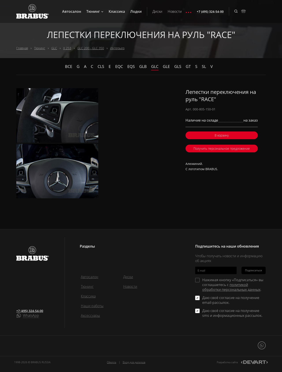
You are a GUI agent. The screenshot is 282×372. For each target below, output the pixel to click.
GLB (143, 66)
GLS (177, 66)
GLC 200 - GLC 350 (90, 48)
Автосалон (71, 11)
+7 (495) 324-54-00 (29, 311)
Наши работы (92, 305)
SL (204, 66)
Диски (157, 11)
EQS (131, 66)
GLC (54, 48)
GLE (166, 66)
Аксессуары (90, 315)
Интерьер (117, 48)
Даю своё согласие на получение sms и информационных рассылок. (232, 313)
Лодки (136, 11)
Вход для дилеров (134, 362)
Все (68, 66)
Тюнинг (94, 11)
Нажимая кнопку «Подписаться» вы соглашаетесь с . (232, 284)
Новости (175, 11)
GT (188, 66)
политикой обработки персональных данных (231, 287)
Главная (22, 48)
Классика (117, 11)
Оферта (111, 362)
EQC (119, 66)
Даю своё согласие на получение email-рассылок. (230, 300)
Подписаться (253, 270)
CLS (101, 66)
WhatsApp (31, 316)
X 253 (67, 48)
